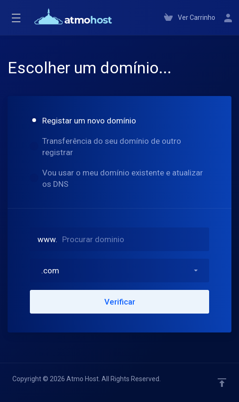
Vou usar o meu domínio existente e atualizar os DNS (116, 178)
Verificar (119, 301)
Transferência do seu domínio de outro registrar (105, 146)
